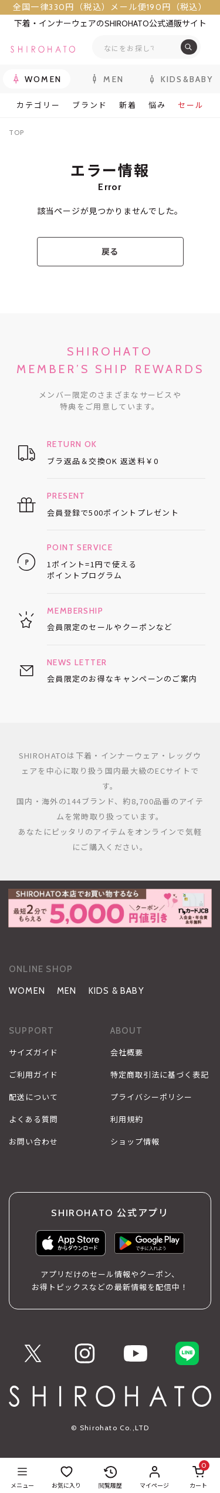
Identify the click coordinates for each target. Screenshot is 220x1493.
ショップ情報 (135, 1141)
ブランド (89, 105)
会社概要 (126, 1052)
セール (191, 105)
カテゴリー (38, 105)
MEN (67, 991)
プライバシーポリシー (151, 1097)
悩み (157, 105)
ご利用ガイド (33, 1074)
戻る (110, 251)
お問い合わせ (33, 1141)
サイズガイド (33, 1052)
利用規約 (126, 1119)
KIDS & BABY (116, 991)
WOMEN (27, 991)
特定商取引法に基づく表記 (159, 1074)
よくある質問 (33, 1119)
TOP (16, 132)
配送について (33, 1097)
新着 (128, 105)
